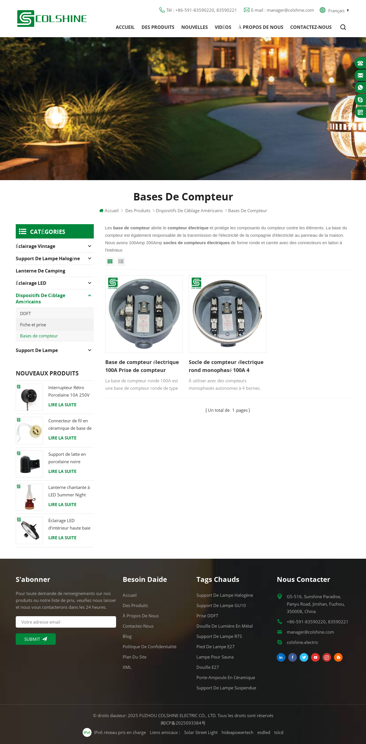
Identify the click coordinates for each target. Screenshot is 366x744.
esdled (263, 732)
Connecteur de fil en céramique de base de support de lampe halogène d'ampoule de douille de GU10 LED (70, 425)
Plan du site (134, 657)
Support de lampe (37, 350)
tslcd (278, 732)
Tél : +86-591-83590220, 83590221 (201, 10)
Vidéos (223, 27)
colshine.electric (302, 642)
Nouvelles (194, 27)
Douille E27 (207, 667)
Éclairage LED (31, 283)
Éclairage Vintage (35, 246)
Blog (127, 636)
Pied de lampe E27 (215, 646)
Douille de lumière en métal (224, 626)
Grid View (110, 261)
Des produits (158, 27)
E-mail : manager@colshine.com (282, 10)
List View (121, 261)
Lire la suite (62, 404)
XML (127, 667)
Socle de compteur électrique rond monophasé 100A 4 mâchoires (226, 366)
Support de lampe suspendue (226, 688)
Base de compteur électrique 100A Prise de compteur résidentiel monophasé (142, 366)
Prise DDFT (207, 615)
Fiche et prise (33, 324)
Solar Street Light (201, 732)
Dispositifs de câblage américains (189, 210)
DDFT (25, 313)
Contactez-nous (311, 27)
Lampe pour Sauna (215, 657)
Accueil (125, 27)
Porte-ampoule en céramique (225, 677)
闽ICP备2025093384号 (183, 723)
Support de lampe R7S (219, 636)
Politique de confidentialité (149, 646)
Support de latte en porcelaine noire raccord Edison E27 (67, 458)
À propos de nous (260, 27)
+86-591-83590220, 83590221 (318, 621)
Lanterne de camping (40, 271)
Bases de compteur (39, 336)
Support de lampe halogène (48, 258)
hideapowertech (237, 732)
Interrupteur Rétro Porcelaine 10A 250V (68, 391)
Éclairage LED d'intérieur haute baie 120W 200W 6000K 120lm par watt (69, 525)
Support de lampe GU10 (221, 605)
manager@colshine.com (310, 632)
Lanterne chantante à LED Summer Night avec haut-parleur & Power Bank (69, 491)
